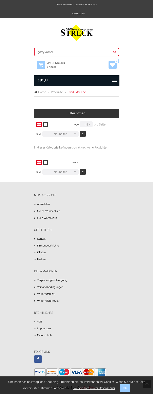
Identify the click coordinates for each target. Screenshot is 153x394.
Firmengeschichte (48, 245)
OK (125, 388)
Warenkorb (58, 64)
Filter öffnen (76, 113)
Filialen (41, 252)
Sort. (38, 134)
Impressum (44, 328)
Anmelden (78, 13)
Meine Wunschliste (48, 211)
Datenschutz (44, 335)
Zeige (75, 124)
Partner (41, 259)
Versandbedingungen (50, 287)
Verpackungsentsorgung (52, 280)
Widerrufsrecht (46, 293)
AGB (39, 321)
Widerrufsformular (48, 300)
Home (42, 92)
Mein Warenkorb (47, 217)
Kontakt (41, 238)
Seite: (75, 162)
